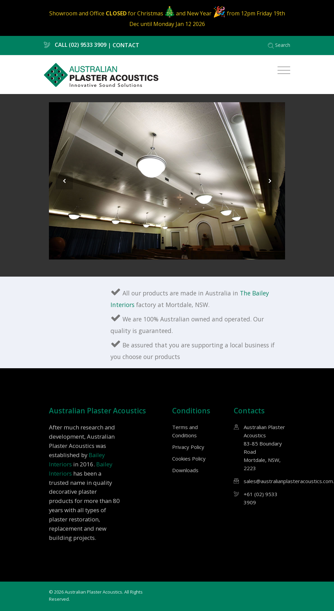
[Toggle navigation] (282, 70)
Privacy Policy (188, 446)
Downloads (185, 470)
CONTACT (126, 45)
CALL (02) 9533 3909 (75, 45)
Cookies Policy (189, 458)
